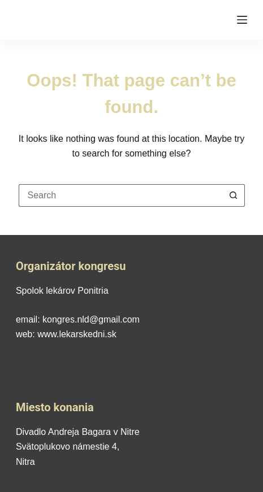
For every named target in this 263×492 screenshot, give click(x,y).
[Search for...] (120, 195)
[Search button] (233, 195)
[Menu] (242, 20)
